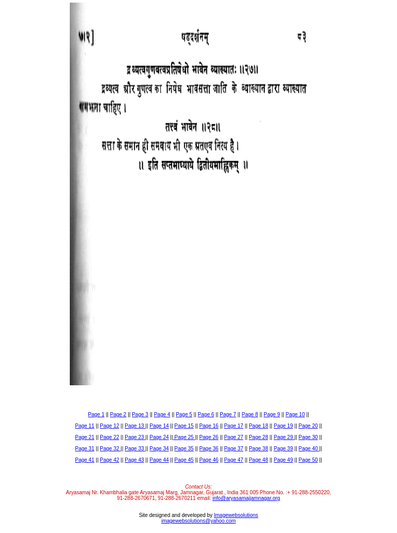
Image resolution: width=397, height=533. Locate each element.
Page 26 (208, 437)
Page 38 (258, 448)
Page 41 (84, 460)
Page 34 (159, 448)
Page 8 (250, 414)
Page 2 (118, 414)
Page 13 (135, 426)
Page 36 (208, 448)
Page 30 (308, 437)
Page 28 (258, 437)
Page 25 (184, 437)
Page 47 (233, 460)
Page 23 (135, 437)
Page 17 (233, 426)
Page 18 (258, 426)
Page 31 (84, 448)
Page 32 (110, 448)
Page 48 (258, 460)
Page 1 (96, 414)
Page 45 (183, 460)
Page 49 (283, 460)
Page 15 (183, 426)
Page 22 (109, 437)
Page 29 (283, 437)
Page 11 (84, 426)
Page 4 (162, 414)
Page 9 (272, 414)
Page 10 (294, 414)
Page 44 (159, 460)
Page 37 (233, 448)
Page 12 (109, 426)
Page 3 (140, 414)
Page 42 (109, 460)
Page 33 (135, 448)
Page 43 (134, 460)
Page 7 (228, 414)
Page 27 (233, 437)
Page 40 (309, 448)
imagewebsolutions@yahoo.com (198, 521)
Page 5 (184, 414)
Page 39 (283, 448)
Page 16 (208, 426)
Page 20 (308, 426)
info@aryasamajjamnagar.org (246, 498)
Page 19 (283, 426)
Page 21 (84, 437)
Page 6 (206, 414)
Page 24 (159, 437)
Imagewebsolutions (236, 515)
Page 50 (308, 460)
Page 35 (183, 448)
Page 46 (208, 460)
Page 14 (159, 426)
